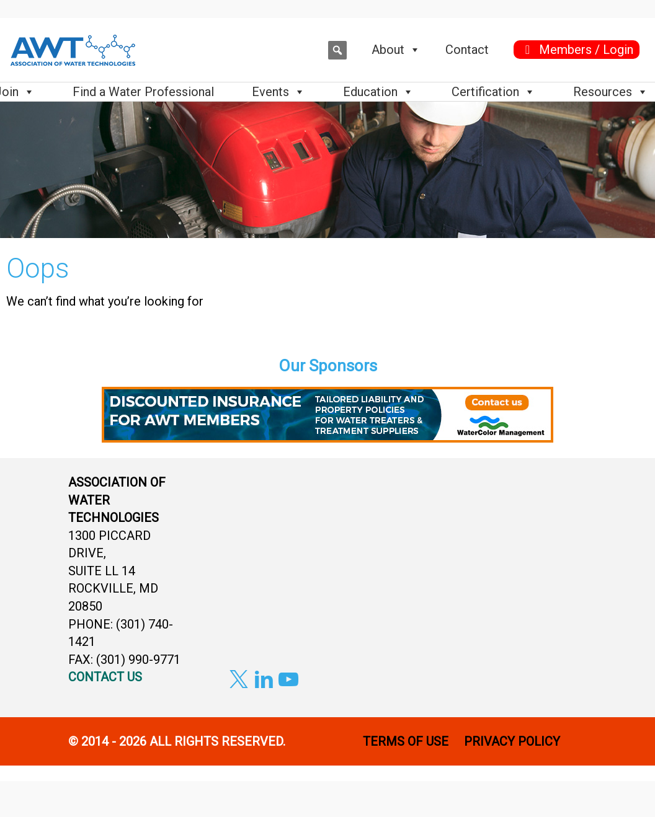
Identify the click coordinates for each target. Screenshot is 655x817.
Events (278, 91)
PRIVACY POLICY (513, 741)
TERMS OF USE (405, 741)
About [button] (396, 49)
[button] (337, 50)
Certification (493, 91)
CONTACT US (105, 676)
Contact (467, 49)
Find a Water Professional (143, 91)
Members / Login (586, 49)
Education (378, 91)
